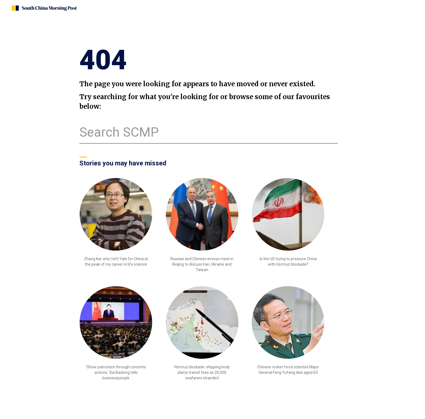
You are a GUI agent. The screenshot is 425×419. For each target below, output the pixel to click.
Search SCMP (119, 132)
